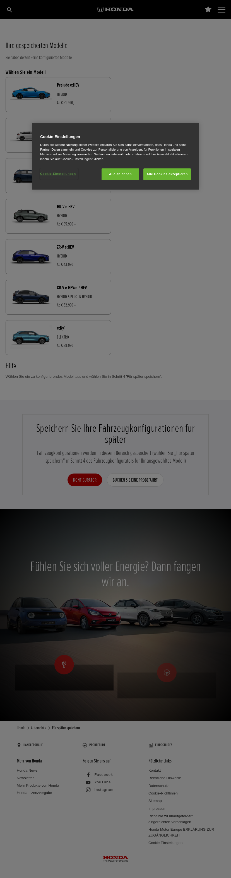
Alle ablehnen (120, 174)
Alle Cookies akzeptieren (167, 174)
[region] (115, 156)
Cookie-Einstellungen (58, 173)
